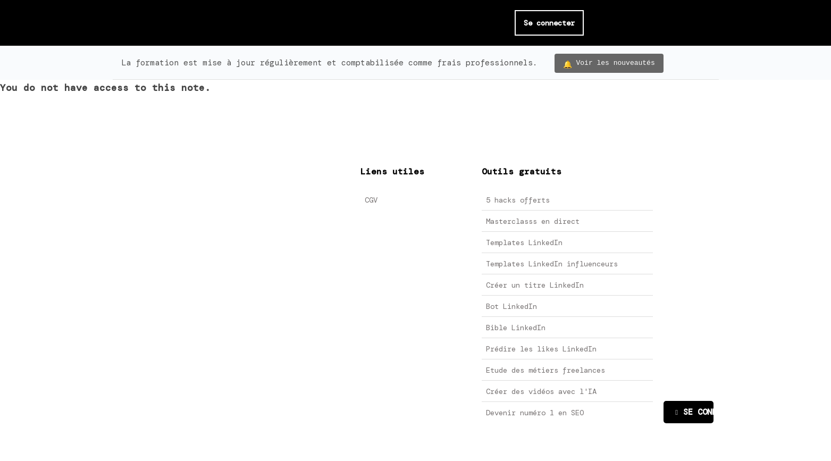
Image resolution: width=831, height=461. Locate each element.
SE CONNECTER (694, 412)
